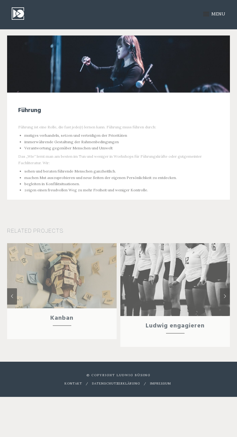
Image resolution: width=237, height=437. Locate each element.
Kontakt (73, 394)
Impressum (160, 394)
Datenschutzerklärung (116, 394)
